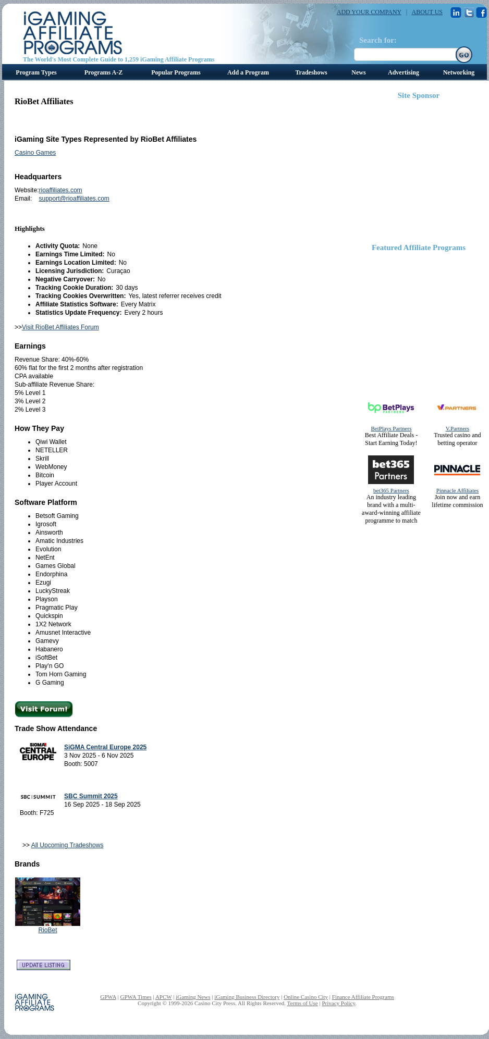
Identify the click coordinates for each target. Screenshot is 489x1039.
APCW (163, 997)
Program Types (36, 72)
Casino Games (35, 152)
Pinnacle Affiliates (457, 490)
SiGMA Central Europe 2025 (105, 747)
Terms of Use (302, 1003)
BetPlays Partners (391, 428)
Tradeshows (311, 72)
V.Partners (457, 428)
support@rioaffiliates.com (74, 198)
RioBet (47, 930)
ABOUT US (427, 12)
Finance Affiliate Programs (363, 997)
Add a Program (248, 72)
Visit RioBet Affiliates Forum (60, 327)
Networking (459, 72)
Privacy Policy (338, 1003)
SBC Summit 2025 (91, 796)
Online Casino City (306, 997)
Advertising (403, 72)
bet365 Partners (391, 490)
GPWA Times (136, 997)
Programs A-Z (103, 72)
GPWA (108, 997)
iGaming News (193, 997)
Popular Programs (176, 72)
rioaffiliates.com (60, 190)
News (358, 72)
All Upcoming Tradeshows (67, 845)
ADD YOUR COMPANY (369, 12)
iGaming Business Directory (246, 997)
